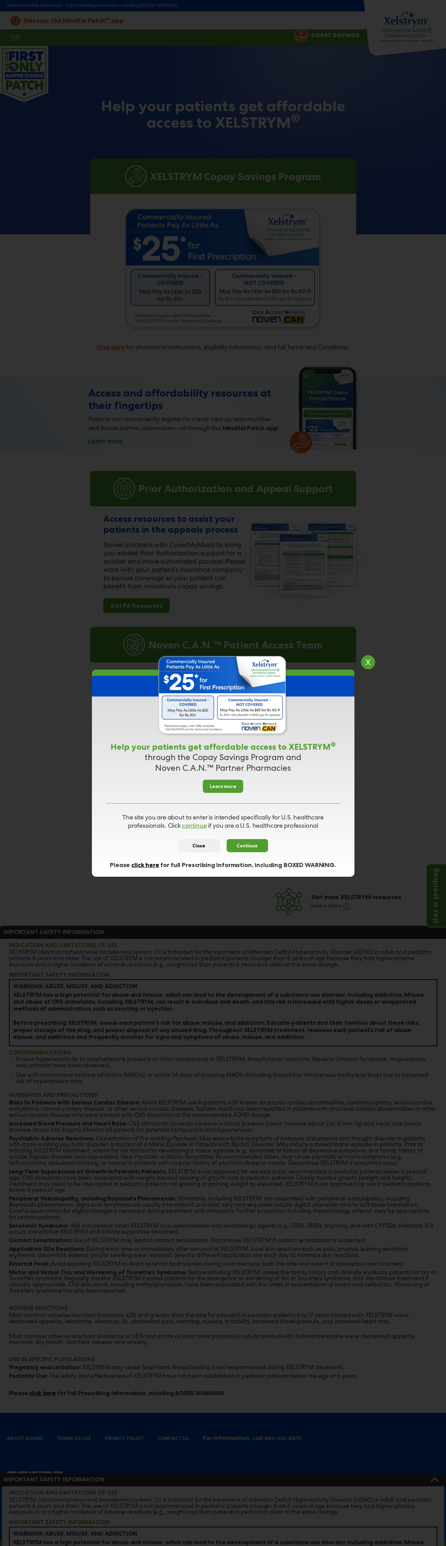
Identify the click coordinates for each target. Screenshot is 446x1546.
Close (198, 845)
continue (194, 826)
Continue (247, 845)
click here (145, 865)
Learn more (223, 786)
